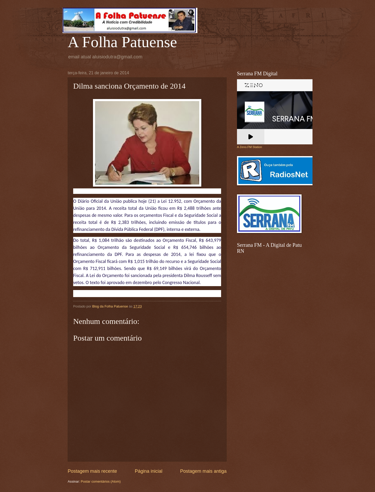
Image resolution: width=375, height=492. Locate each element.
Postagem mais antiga (203, 471)
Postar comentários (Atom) (101, 481)
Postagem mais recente (92, 471)
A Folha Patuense (122, 42)
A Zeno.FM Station (249, 147)
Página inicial (148, 471)
